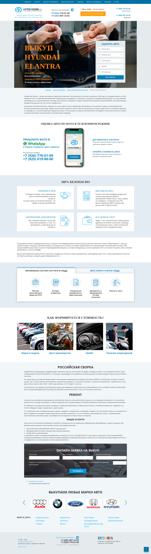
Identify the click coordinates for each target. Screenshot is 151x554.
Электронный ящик (104, 454)
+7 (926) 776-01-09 (38, 155)
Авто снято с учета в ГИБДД (104, 270)
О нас (116, 2)
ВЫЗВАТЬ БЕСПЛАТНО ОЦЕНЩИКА (93, 14)
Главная (27, 2)
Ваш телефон (68, 454)
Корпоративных (115, 520)
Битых (63, 523)
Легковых (40, 520)
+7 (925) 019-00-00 (38, 159)
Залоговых (89, 517)
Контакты (28, 6)
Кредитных (65, 517)
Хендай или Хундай (35, 481)
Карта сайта (22, 547)
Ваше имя (33, 454)
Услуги (37, 2)
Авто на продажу (94, 2)
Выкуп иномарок (50, 2)
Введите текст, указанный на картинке (94, 462)
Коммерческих (91, 520)
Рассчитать (110, 77)
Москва (107, 2)
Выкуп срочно (67, 2)
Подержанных (42, 517)
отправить (74, 157)
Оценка (80, 2)
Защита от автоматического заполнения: (40, 463)
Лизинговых (114, 517)
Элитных (64, 520)
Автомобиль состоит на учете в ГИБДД (46, 270)
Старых (39, 523)
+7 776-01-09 (60, 13)
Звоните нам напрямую (65, 537)
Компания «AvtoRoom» (25, 541)
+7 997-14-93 (60, 16)
